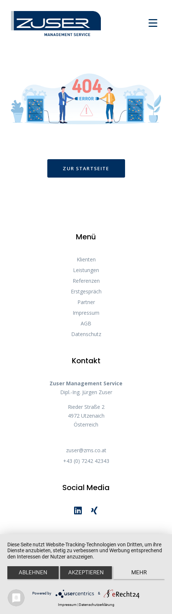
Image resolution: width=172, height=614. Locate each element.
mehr (139, 572)
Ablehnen (33, 572)
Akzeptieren (86, 572)
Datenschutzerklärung (96, 605)
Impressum (67, 605)
